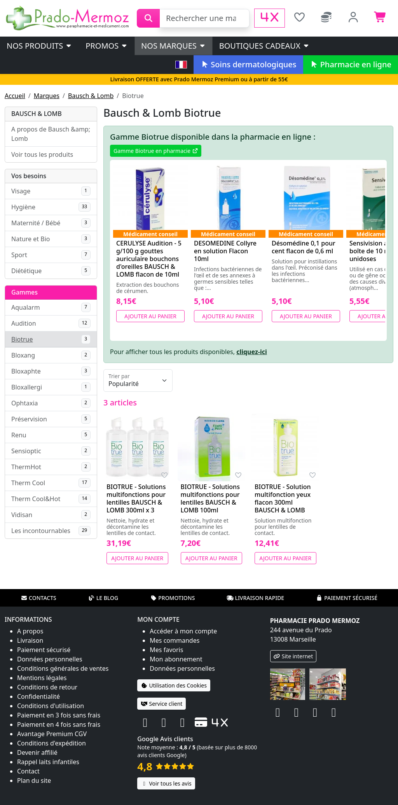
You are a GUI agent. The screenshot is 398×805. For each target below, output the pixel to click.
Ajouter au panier (150, 316)
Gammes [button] (24, 292)
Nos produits (39, 45)
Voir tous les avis (166, 783)
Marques (46, 95)
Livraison (30, 640)
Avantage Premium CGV (52, 734)
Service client (161, 703)
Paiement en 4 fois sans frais (58, 724)
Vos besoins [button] (28, 176)
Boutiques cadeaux (264, 45)
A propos (30, 631)
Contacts (38, 598)
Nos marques (173, 45)
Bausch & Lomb (90, 95)
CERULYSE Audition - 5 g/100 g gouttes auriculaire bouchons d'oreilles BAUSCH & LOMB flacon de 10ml (149, 259)
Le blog (103, 598)
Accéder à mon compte (183, 631)
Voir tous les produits (42, 154)
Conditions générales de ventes (63, 668)
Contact (28, 771)
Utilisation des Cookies (174, 685)
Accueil (15, 95)
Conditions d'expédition (51, 743)
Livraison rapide (255, 598)
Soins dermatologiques (248, 64)
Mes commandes (174, 640)
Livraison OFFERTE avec (199, 79)
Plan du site (34, 780)
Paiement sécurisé (346, 598)
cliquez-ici (251, 351)
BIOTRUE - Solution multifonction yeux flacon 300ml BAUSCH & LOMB (283, 498)
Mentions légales (42, 677)
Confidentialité (38, 696)
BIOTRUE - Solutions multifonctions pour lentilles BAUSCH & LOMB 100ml (210, 498)
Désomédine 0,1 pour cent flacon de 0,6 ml (303, 247)
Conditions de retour (47, 687)
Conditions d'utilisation (50, 706)
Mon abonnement (176, 659)
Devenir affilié (37, 752)
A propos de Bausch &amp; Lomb (50, 134)
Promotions (172, 598)
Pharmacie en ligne (350, 64)
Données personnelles (49, 659)
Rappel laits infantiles (48, 762)
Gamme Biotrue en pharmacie (155, 150)
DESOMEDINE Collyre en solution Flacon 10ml (225, 251)
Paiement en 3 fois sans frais (58, 715)
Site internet (293, 656)
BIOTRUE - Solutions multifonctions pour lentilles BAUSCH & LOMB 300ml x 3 (136, 498)
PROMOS (107, 45)
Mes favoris (166, 649)
